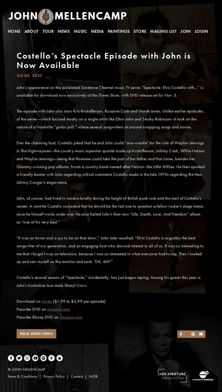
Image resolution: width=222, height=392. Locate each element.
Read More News (36, 333)
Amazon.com (58, 309)
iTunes (46, 301)
